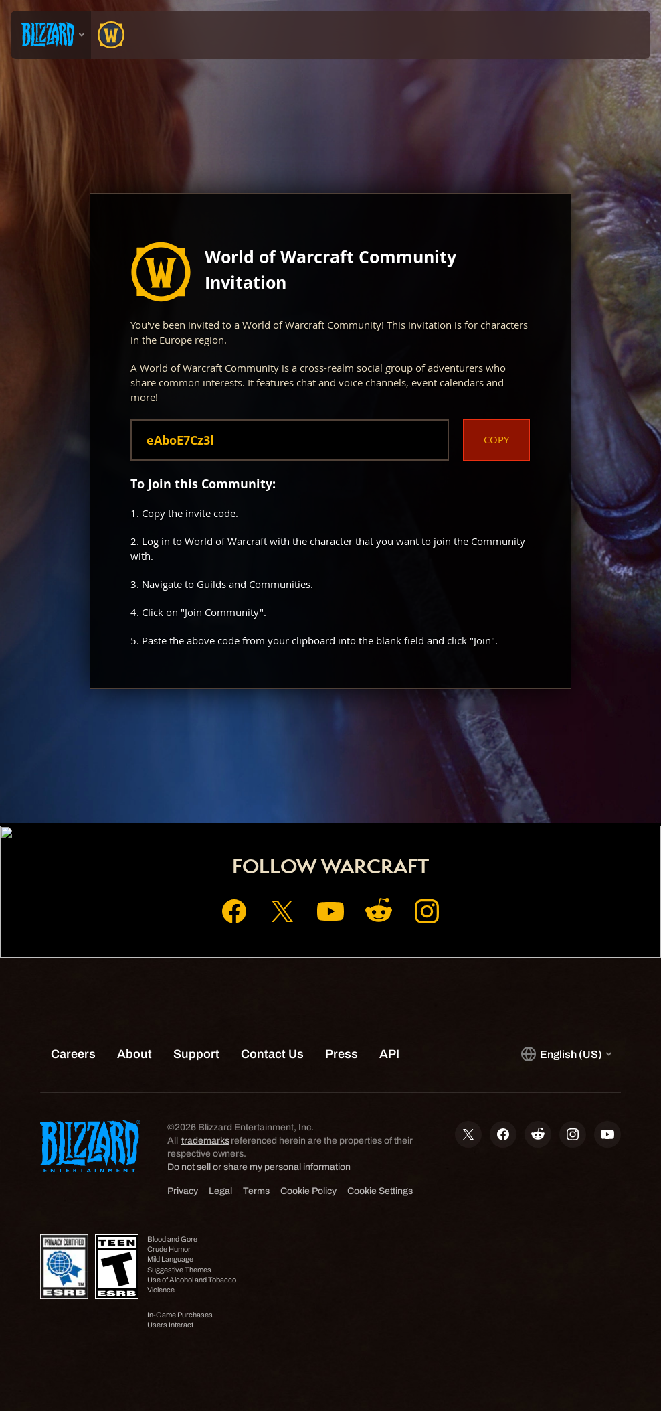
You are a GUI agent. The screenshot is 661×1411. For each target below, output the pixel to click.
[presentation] (51, 35)
